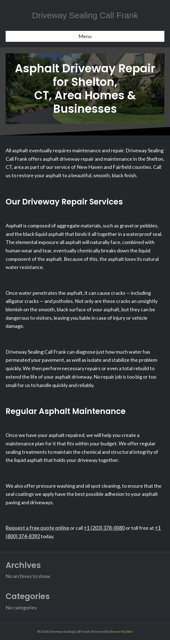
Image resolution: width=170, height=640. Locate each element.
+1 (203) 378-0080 (104, 528)
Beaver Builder (121, 631)
